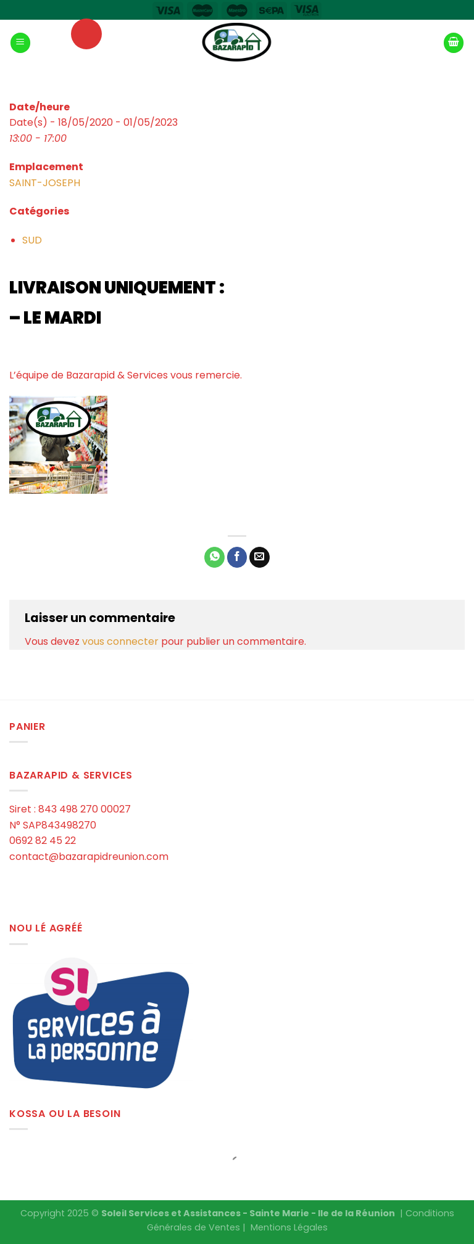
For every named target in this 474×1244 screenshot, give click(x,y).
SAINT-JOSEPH (44, 183)
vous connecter (120, 641)
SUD (32, 240)
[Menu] (20, 43)
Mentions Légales (289, 1227)
